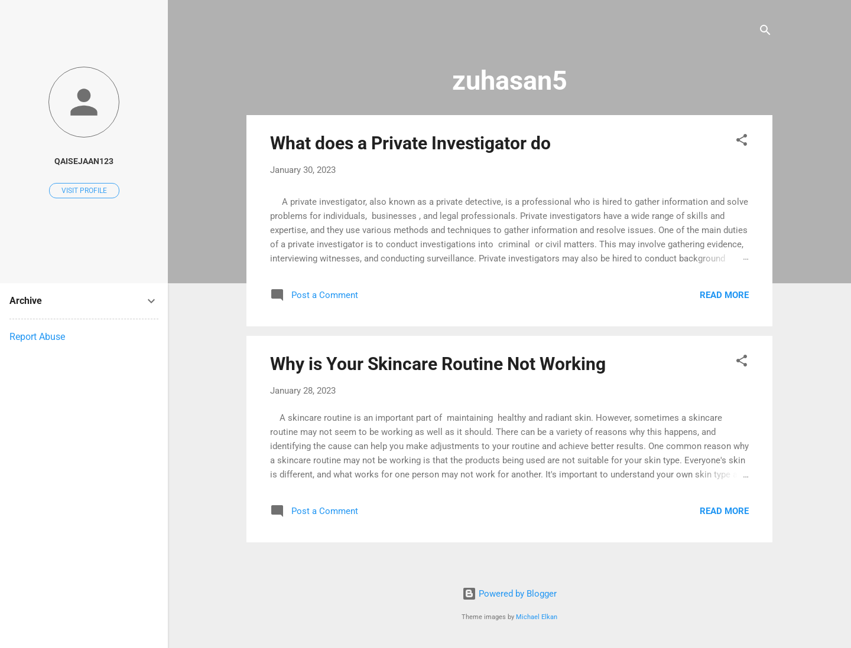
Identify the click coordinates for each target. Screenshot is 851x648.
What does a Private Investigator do (410, 143)
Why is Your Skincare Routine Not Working (438, 364)
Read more (724, 295)
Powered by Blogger (509, 593)
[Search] (765, 32)
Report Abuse (37, 336)
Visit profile (84, 190)
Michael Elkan (536, 617)
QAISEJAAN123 (83, 161)
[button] (742, 142)
